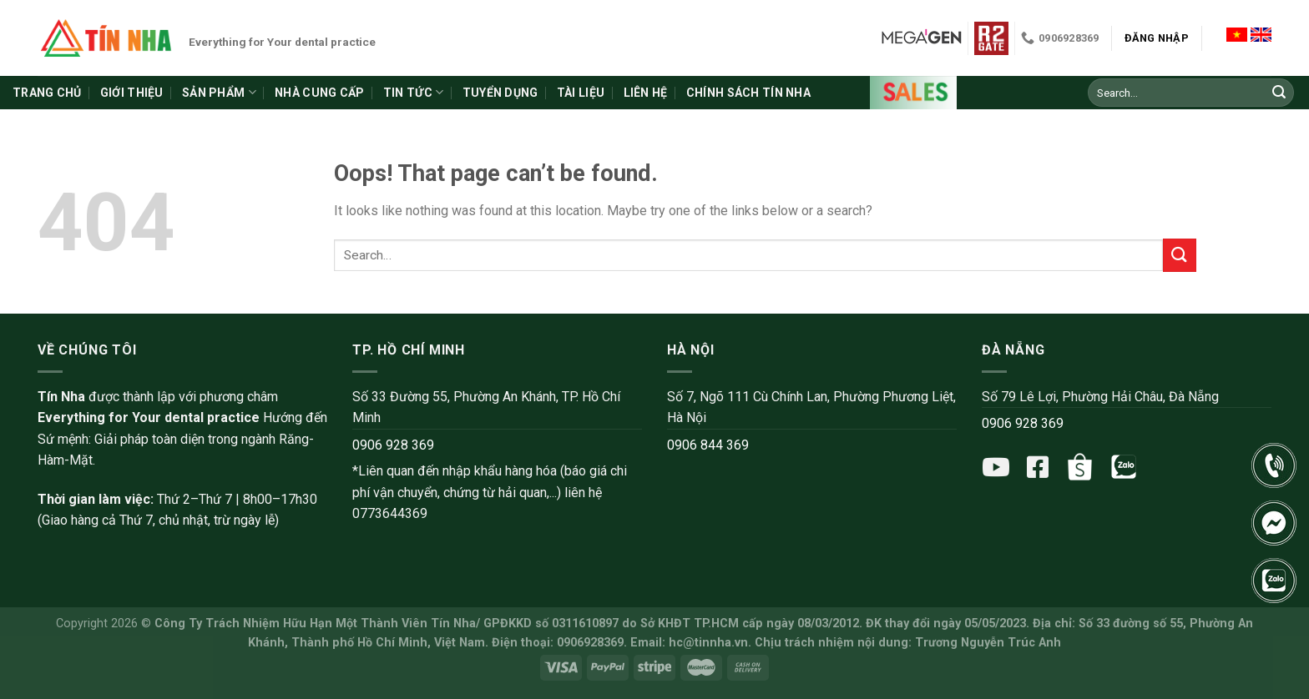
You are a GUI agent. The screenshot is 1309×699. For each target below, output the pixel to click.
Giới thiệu (132, 92)
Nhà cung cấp (319, 92)
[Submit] (1279, 92)
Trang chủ (47, 92)
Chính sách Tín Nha (748, 92)
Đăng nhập (1157, 38)
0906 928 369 (393, 445)
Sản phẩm (219, 92)
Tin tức (413, 92)
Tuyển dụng (500, 92)
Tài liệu (580, 92)
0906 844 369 (708, 445)
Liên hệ (646, 92)
